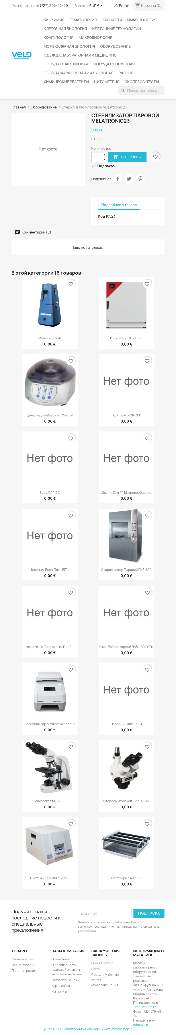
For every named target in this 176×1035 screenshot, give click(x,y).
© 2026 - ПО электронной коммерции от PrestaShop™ (88, 1029)
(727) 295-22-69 (54, 5)
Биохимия (54, 19)
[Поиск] (141, 90)
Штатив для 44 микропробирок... (126, 492)
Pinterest (140, 178)
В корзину (127, 157)
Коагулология (59, 37)
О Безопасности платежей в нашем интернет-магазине (66, 969)
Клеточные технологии (116, 28)
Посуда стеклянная (114, 64)
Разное (126, 72)
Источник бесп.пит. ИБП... (50, 570)
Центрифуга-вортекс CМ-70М (49, 415)
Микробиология (95, 37)
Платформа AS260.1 (126, 878)
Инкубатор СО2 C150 (126, 338)
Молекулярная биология (69, 46)
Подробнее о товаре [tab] (119, 205)
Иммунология (142, 19)
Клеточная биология (65, 28)
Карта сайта (60, 986)
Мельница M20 (49, 338)
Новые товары (23, 965)
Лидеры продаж (24, 971)
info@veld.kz (142, 1025)
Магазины (59, 991)
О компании (60, 959)
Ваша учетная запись (105, 953)
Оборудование (115, 46)
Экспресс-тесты (142, 81)
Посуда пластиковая (66, 64)
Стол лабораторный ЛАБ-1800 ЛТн (126, 647)
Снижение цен (23, 959)
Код (101, 216)
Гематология (83, 19)
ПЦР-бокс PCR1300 (126, 415)
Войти (95, 969)
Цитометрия (106, 81)
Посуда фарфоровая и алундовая (78, 72)
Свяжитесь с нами (65, 980)
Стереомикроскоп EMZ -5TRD (126, 801)
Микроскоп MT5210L (49, 801)
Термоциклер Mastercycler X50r (50, 724)
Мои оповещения (104, 985)
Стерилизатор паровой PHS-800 (126, 570)
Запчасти (112, 19)
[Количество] (96, 157)
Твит (129, 178)
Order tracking (102, 963)
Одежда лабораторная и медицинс (80, 55)
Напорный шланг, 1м (126, 724)
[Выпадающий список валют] (96, 6)
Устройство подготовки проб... (49, 647)
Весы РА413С (50, 492)
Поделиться (117, 178)
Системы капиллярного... (50, 878)
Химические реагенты (66, 81)
